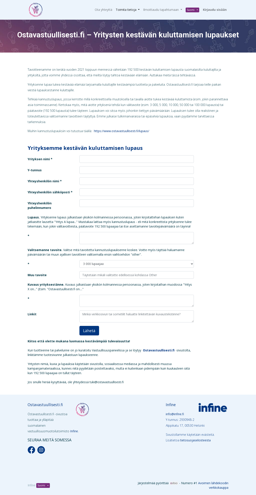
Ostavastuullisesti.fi (45, 404)
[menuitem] (103, 10)
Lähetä (89, 330)
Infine (74, 431)
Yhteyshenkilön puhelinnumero (40, 205)
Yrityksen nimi (39, 159)
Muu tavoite (37, 275)
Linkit (32, 314)
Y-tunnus (35, 170)
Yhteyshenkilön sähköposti (49, 192)
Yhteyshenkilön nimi (44, 181)
